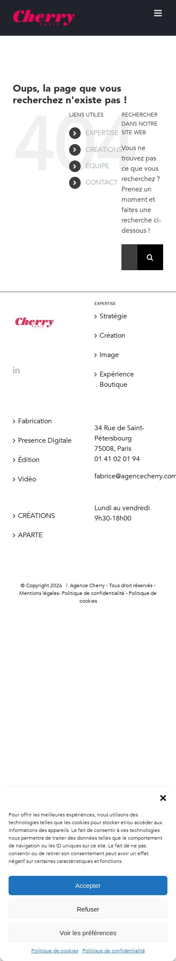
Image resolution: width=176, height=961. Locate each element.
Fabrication (35, 421)
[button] (163, 798)
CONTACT (101, 182)
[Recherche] (150, 257)
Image (109, 355)
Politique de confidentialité (113, 950)
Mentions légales (39, 593)
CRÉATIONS (103, 149)
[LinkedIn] (16, 370)
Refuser (88, 909)
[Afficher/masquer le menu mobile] (158, 13)
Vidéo (27, 479)
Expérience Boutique (117, 379)
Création (112, 335)
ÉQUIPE (97, 166)
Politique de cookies (54, 950)
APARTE (30, 535)
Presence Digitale (45, 440)
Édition (28, 460)
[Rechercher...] (129, 257)
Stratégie (113, 316)
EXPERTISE (101, 133)
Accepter (87, 885)
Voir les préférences (88, 932)
